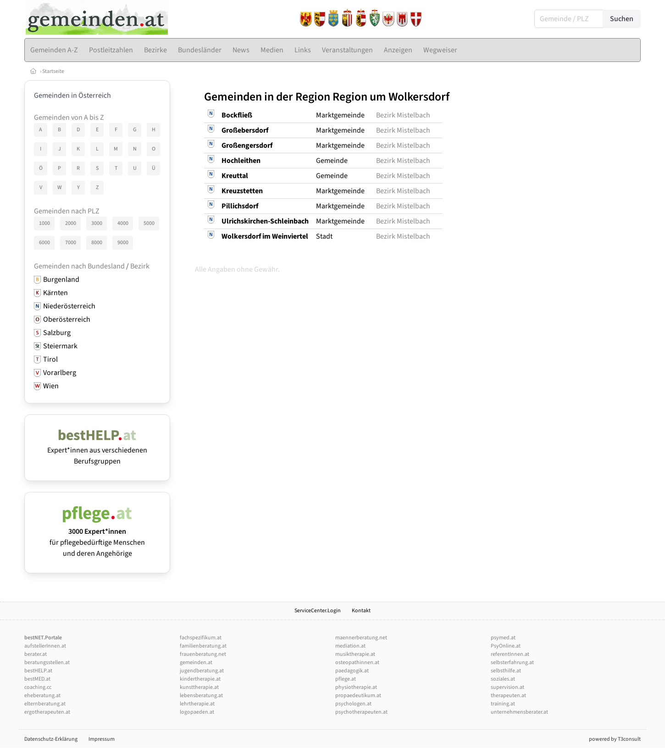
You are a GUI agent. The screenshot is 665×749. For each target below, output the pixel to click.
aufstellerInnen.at (45, 646)
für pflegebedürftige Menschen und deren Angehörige (97, 537)
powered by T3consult (615, 739)
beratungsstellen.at (47, 662)
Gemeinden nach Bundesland (79, 266)
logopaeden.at (197, 712)
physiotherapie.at (356, 687)
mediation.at (350, 646)
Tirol (50, 359)
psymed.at (503, 638)
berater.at (35, 654)
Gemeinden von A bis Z (69, 117)
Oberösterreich (66, 319)
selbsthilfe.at (506, 671)
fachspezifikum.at (201, 638)
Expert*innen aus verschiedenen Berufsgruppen (97, 450)
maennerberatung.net (361, 638)
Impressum (102, 739)
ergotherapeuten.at (47, 712)
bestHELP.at (38, 671)
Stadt (324, 236)
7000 (70, 242)
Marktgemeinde (340, 115)
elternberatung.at (45, 704)
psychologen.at (353, 704)
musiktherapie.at (355, 654)
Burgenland (61, 279)
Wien (51, 386)
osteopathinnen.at (357, 662)
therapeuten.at (508, 695)
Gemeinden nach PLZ (67, 211)
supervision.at (507, 687)
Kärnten (55, 293)
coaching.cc (37, 687)
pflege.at (345, 679)
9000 (122, 242)
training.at (503, 704)
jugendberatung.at (202, 671)
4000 (122, 223)
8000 (96, 242)
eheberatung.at (42, 695)
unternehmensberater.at (519, 712)
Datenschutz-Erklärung (51, 739)
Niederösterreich (69, 306)
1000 (44, 223)
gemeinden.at (196, 662)
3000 (96, 223)
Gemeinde (332, 161)
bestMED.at (37, 679)
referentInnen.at (510, 654)
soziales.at (503, 679)
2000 (70, 223)
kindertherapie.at (200, 679)
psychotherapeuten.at (361, 712)
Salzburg (57, 333)
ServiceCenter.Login (317, 611)
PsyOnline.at (506, 646)
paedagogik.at (352, 671)
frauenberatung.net (203, 654)
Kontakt (361, 611)
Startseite (53, 71)
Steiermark (60, 346)
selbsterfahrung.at (512, 662)
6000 (44, 242)
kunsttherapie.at (199, 687)
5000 (149, 223)
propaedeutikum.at (358, 695)
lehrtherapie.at (197, 704)
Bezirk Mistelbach (403, 115)
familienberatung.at (203, 646)
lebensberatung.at (201, 695)
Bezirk (140, 266)
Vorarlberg (59, 373)
